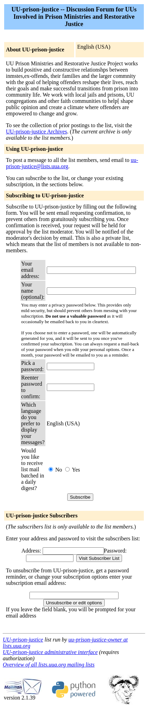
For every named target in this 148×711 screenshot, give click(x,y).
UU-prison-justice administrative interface (50, 652)
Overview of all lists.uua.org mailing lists (49, 665)
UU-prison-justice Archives (36, 131)
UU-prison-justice (23, 640)
